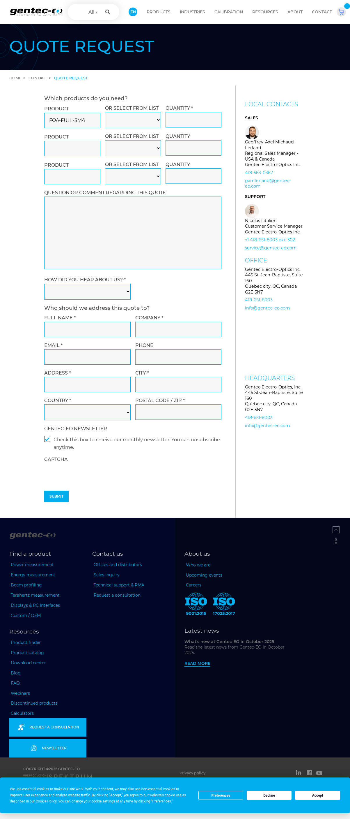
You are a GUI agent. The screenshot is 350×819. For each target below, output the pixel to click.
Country (57, 400)
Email (53, 345)
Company (149, 318)
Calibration (228, 12)
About (295, 12)
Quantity (179, 108)
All (91, 12)
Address (57, 373)
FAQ (15, 683)
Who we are (198, 565)
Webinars (20, 693)
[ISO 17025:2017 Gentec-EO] (224, 605)
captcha (56, 459)
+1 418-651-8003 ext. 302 (270, 239)
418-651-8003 (259, 300)
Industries (192, 12)
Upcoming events (204, 575)
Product (56, 108)
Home (15, 78)
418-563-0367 (259, 172)
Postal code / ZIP (160, 400)
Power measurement (32, 564)
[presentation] (88, 488)
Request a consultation (117, 595)
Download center (28, 662)
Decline (269, 795)
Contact (322, 12)
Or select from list (132, 108)
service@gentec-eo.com (270, 248)
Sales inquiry (107, 574)
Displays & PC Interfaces (35, 605)
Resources (265, 12)
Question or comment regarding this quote (105, 192)
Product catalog (27, 652)
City (142, 373)
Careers (193, 585)
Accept (317, 795)
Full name (60, 318)
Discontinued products (34, 703)
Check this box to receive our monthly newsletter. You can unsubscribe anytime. (137, 443)
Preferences (220, 795)
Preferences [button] (161, 801)
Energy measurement (33, 574)
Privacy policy (192, 773)
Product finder (26, 642)
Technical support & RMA (119, 585)
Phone (144, 345)
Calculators (22, 713)
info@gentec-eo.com (267, 308)
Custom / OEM (26, 615)
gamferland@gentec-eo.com (268, 183)
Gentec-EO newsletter (75, 428)
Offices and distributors (118, 564)
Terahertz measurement (35, 595)
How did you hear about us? (85, 279)
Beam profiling (26, 585)
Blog (16, 673)
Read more (197, 663)
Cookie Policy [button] (46, 801)
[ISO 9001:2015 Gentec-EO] (196, 605)
